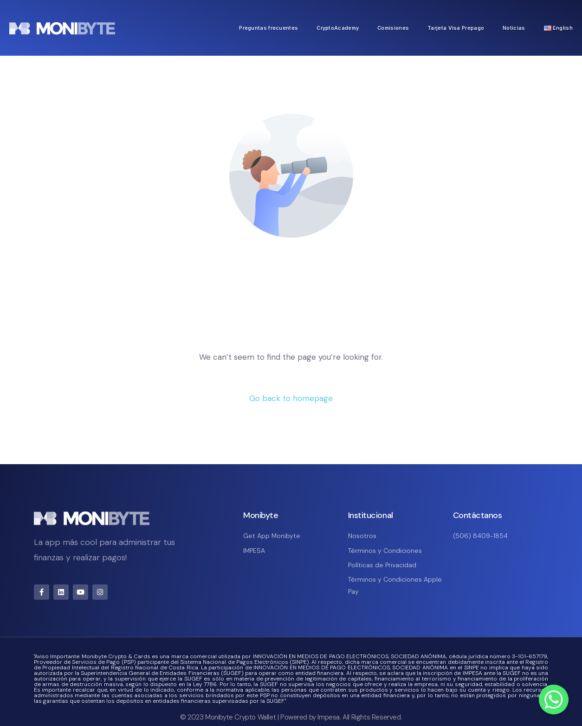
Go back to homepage (291, 398)
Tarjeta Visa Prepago (455, 28)
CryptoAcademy (338, 28)
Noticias (514, 28)
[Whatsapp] (554, 699)
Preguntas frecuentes (268, 28)
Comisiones (393, 28)
